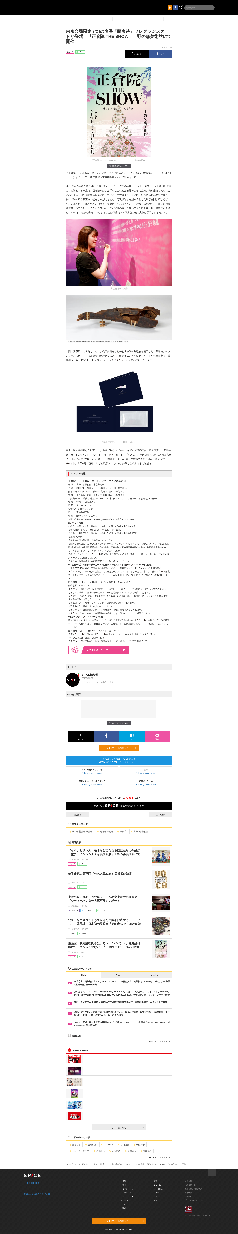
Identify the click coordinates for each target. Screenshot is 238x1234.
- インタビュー (159, 1189)
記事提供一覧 (190, 1185)
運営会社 (188, 1181)
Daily (83, 975)
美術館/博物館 (105, 831)
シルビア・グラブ (79, 1151)
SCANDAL (107, 1144)
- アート (124, 1200)
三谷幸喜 (75, 1144)
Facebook (33, 1182)
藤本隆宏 (130, 1151)
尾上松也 (99, 1151)
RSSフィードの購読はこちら (121, 748)
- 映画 (123, 1208)
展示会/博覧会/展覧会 (81, 831)
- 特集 (155, 1200)
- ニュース (157, 1185)
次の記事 (163, 814)
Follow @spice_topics (92, 773)
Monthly (154, 975)
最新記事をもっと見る (159, 1041)
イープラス (71, 1164)
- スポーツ (125, 1204)
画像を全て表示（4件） (119, 166)
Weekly (119, 975)
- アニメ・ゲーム (128, 1196)
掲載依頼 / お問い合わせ (194, 1189)
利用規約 (188, 1196)
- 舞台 (123, 1185)
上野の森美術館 (139, 831)
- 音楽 (123, 1181)
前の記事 (75, 814)
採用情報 (188, 1193)
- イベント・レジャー (130, 1189)
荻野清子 (139, 1144)
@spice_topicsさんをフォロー (38, 1194)
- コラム (156, 1196)
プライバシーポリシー (194, 1200)
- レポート (157, 1193)
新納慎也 (123, 1144)
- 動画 (155, 1181)
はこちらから (106, 650)
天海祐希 (114, 1151)
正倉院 (121, 831)
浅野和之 (90, 1144)
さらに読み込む (128, 1127)
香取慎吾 (146, 1151)
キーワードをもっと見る (158, 1157)
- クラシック (126, 1193)
